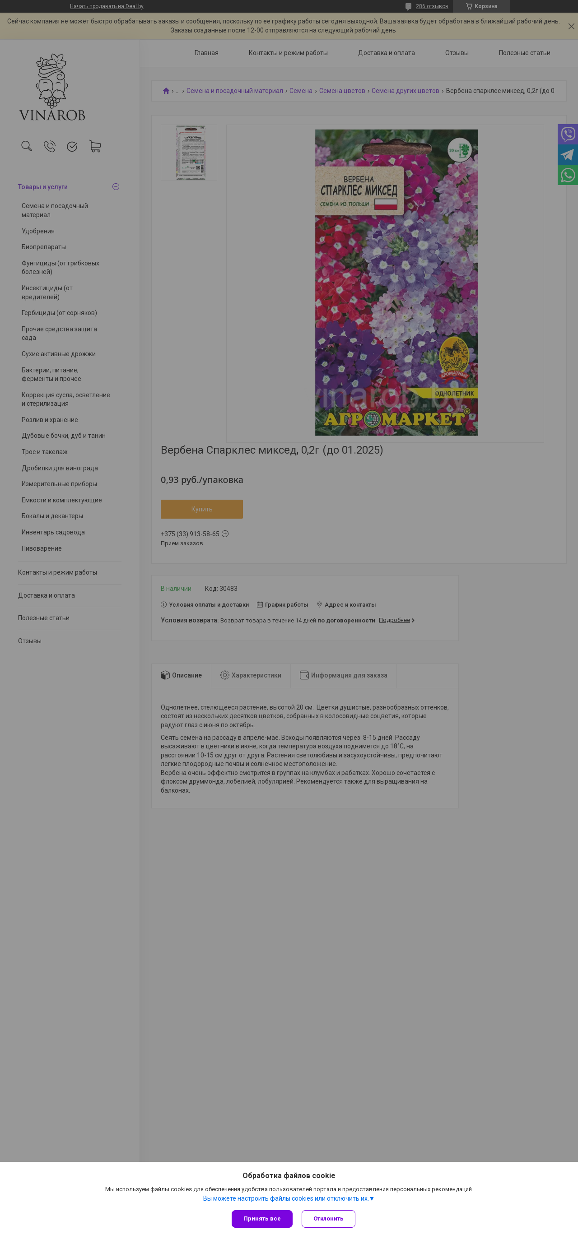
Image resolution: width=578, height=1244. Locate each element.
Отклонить (328, 1218)
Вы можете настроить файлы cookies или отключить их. (286, 1198)
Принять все (262, 1218)
